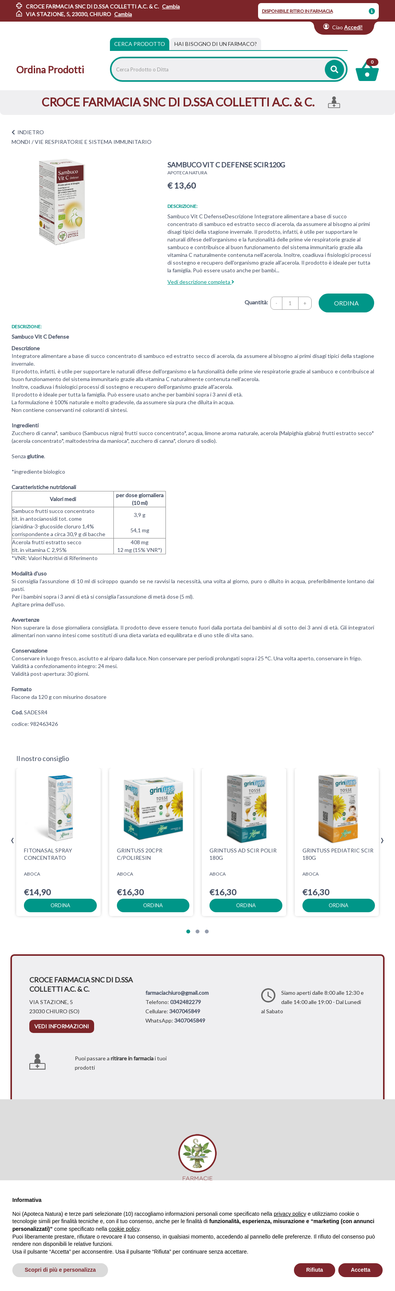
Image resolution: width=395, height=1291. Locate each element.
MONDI (21, 141)
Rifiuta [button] (314, 1270)
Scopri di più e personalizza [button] (60, 1270)
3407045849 (184, 1011)
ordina (346, 303)
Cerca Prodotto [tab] (139, 44)
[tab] (215, 44)
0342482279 (185, 1002)
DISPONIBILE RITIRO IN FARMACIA (297, 11)
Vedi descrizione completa (200, 281)
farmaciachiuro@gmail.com (177, 992)
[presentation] (12, 840)
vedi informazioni (61, 1026)
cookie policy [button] (124, 1229)
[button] (188, 931)
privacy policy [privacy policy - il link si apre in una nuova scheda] (290, 1214)
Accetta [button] (360, 1270)
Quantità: (256, 302)
